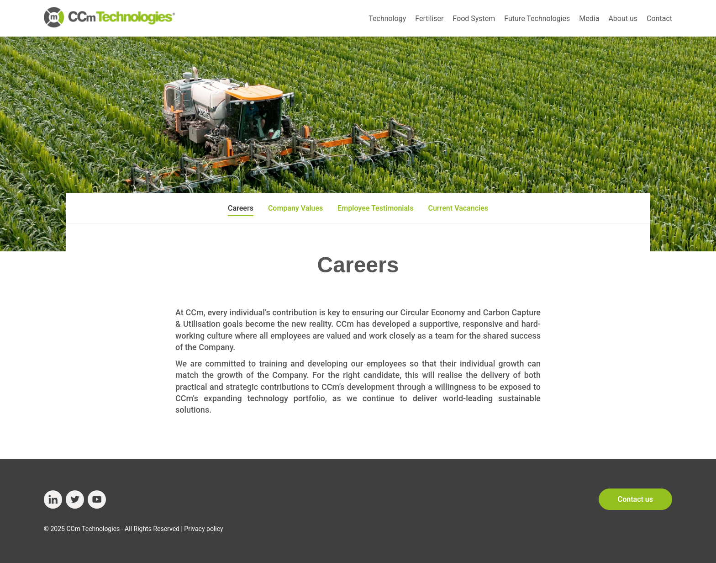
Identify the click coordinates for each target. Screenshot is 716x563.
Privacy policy (203, 528)
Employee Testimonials (375, 208)
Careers (240, 208)
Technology (387, 18)
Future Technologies (537, 18)
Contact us (635, 499)
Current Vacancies (458, 208)
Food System (474, 18)
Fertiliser (429, 18)
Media (589, 18)
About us (622, 18)
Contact (659, 18)
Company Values (295, 208)
